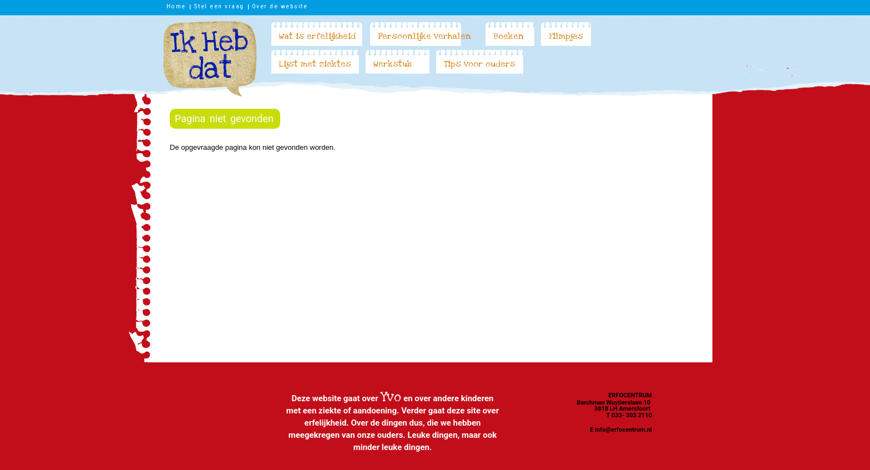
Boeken (508, 36)
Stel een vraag (219, 6)
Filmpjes (566, 36)
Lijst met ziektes (315, 63)
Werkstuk (392, 63)
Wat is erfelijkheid (317, 36)
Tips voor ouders (479, 63)
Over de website (280, 6)
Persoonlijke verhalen (424, 36)
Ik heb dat (210, 59)
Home (176, 6)
